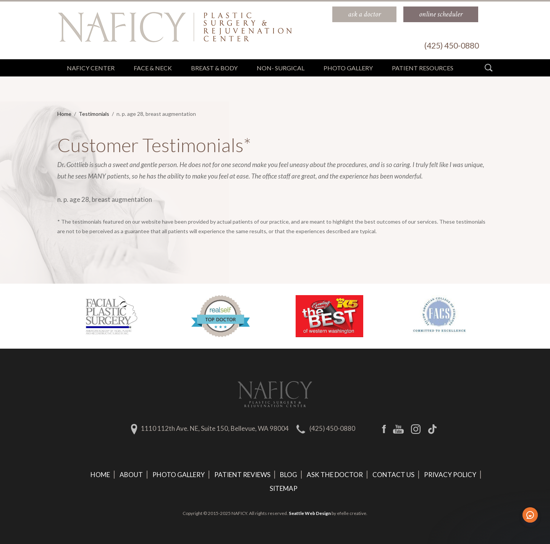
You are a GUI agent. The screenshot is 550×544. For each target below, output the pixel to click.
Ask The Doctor (335, 475)
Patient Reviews (242, 475)
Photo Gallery (178, 475)
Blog (288, 475)
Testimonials (94, 113)
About (131, 475)
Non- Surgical (280, 67)
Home (64, 113)
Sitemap (284, 488)
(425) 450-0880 (332, 428)
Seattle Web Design (310, 513)
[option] (111, 316)
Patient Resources (422, 67)
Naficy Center (91, 67)
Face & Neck (153, 67)
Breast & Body (214, 67)
